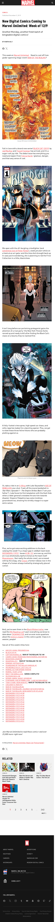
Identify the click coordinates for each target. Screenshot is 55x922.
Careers (6, 858)
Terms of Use (6, 911)
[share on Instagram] (16, 901)
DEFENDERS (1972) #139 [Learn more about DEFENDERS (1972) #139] (15, 695)
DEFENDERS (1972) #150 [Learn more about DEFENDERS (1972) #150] (15, 719)
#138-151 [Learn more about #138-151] (29, 553)
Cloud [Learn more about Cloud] (24, 561)
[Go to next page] (44, 813)
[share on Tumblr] (21, 901)
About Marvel (8, 849)
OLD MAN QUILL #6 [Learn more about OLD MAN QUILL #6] (13, 676)
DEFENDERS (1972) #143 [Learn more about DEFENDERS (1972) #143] (15, 704)
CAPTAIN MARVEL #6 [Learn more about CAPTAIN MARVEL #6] (14, 655)
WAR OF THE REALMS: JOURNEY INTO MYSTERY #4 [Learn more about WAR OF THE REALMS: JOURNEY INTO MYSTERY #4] (25, 689)
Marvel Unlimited (19, 743)
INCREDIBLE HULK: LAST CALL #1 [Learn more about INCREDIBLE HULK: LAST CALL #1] (18, 668)
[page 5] (32, 810)
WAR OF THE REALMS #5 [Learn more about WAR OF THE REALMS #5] (15, 687)
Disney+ (30, 854)
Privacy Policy (16, 911)
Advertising (31, 849)
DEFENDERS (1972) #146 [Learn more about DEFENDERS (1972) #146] (15, 710)
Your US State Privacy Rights (30, 911)
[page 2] (15, 810)
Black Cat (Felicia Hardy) (35, 743)
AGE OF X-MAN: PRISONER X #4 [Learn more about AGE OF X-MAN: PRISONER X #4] (17, 650)
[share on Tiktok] (50, 901)
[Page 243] (42, 810)
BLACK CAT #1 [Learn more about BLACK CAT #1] (11, 652)
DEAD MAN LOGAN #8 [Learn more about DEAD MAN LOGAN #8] (14, 659)
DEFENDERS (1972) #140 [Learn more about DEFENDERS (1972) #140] (15, 698)
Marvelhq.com (32, 858)
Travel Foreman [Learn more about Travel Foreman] (23, 151)
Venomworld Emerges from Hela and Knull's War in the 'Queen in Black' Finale (9, 778)
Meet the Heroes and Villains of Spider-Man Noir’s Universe (26, 777)
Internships (7, 862)
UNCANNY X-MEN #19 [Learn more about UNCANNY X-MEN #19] (14, 685)
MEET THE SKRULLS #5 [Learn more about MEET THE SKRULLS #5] (14, 674)
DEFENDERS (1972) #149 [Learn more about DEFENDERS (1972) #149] (15, 717)
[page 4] (26, 810)
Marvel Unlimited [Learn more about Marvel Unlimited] (21, 55)
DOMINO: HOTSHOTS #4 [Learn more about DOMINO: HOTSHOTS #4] (15, 663)
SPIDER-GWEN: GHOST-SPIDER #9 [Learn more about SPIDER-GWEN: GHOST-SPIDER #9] (19, 678)
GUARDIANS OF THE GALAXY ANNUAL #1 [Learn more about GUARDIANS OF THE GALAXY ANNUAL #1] (21, 665)
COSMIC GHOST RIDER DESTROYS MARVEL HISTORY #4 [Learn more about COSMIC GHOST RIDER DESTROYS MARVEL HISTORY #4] (26, 657)
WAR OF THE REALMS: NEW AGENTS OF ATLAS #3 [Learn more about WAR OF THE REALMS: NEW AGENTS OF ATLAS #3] (24, 691)
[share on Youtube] (27, 901)
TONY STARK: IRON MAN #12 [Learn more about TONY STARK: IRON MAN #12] (17, 682)
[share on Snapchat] (33, 901)
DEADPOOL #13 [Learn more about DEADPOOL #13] (12, 661)
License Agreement (30, 913)
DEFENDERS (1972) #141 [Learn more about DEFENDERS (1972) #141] (15, 700)
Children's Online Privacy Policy (14, 913)
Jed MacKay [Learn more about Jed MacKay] (7, 151)
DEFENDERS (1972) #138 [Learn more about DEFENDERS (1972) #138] (15, 693)
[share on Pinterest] (38, 901)
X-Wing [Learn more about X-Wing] (22, 485)
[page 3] (21, 810)
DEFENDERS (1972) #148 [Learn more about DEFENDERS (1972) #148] (15, 715)
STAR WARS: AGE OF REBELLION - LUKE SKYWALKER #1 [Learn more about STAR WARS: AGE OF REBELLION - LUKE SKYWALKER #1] (27, 680)
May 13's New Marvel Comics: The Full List (43, 776)
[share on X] (7, 49)
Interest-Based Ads (43, 913)
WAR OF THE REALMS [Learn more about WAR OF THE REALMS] (37, 57)
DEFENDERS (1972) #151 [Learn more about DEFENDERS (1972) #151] (15, 721)
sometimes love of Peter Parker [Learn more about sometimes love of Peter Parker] (15, 251)
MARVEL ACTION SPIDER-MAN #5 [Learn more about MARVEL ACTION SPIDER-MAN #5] (18, 670)
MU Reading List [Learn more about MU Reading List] (17, 632)
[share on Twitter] (10, 901)
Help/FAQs (7, 854)
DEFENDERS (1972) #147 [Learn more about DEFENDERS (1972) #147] (15, 713)
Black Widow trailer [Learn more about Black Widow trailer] (35, 629)
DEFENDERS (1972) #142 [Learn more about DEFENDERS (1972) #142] (15, 702)
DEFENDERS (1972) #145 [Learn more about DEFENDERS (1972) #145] (15, 708)
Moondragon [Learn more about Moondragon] (7, 558)
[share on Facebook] (3, 49)
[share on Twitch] (44, 901)
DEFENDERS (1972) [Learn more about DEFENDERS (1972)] (10, 553)
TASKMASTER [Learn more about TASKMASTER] (18, 634)
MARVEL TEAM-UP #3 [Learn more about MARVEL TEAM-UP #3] (14, 672)
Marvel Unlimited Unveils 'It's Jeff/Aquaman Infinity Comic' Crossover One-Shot (9, 800)
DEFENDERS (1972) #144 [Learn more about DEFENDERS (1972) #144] (15, 706)
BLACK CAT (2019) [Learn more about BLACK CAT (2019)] (41, 148)
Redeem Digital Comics (35, 862)
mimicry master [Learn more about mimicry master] (17, 637)
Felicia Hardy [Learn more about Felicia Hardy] (27, 156)
